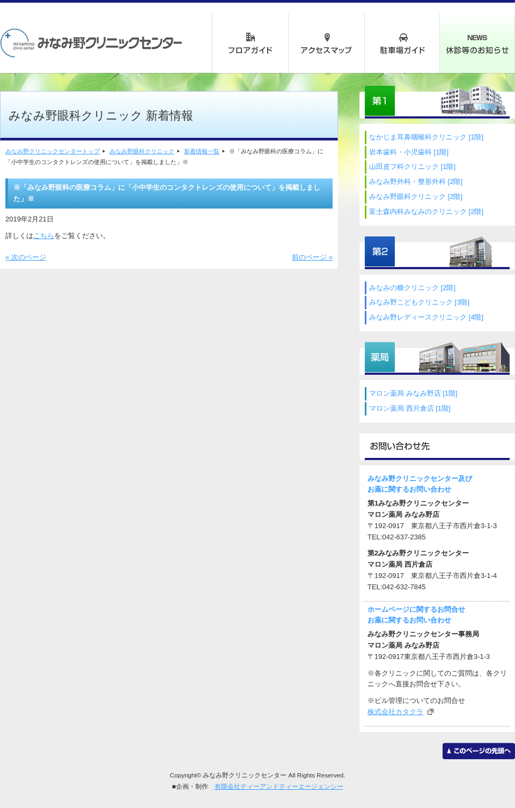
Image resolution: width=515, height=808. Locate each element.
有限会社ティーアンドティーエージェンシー (279, 786)
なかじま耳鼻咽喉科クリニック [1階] (426, 137)
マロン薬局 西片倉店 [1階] (410, 408)
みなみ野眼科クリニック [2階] (415, 196)
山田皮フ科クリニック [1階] (412, 166)
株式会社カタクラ (395, 712)
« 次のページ (25, 257)
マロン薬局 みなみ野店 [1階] (413, 393)
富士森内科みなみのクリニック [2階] (426, 211)
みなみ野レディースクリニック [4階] (426, 317)
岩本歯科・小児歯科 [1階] (408, 152)
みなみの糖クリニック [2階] (412, 288)
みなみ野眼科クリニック (141, 151)
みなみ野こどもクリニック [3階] (419, 302)
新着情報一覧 (201, 151)
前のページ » (312, 257)
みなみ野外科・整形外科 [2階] (415, 181)
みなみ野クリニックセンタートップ (52, 151)
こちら (43, 236)
